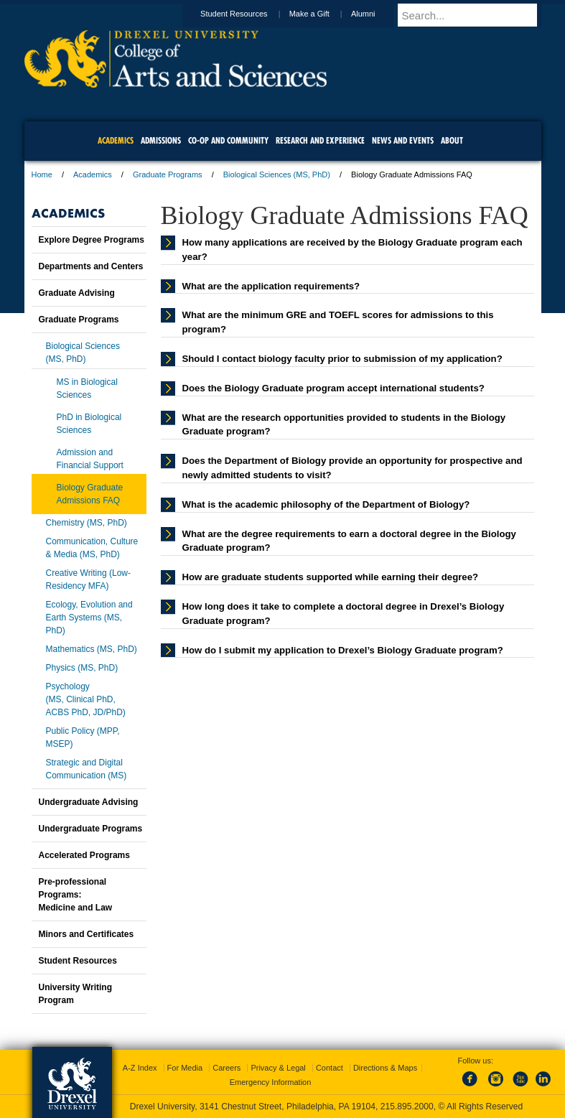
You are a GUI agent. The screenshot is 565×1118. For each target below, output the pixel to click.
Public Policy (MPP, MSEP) (83, 737)
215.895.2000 (407, 1106)
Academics (92, 174)
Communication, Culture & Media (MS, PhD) (92, 547)
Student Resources (247, 13)
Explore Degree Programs (91, 240)
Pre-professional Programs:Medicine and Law (76, 895)
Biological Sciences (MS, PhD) (276, 174)
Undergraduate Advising (89, 802)
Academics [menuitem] (116, 140)
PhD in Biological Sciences (89, 423)
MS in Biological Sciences (87, 388)
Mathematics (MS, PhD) (91, 649)
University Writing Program (75, 993)
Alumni (377, 13)
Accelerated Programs (84, 855)
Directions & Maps (385, 1067)
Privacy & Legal (278, 1067)
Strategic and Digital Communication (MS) (86, 769)
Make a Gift (323, 13)
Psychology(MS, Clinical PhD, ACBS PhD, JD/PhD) (86, 699)
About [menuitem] (452, 140)
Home (42, 174)
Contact (329, 1067)
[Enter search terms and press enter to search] (476, 15)
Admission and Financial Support (90, 458)
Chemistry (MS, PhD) (86, 523)
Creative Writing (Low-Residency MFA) (88, 579)
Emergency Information (271, 1082)
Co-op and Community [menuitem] (228, 140)
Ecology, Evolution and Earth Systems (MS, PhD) (89, 617)
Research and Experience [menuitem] (320, 140)
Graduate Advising (77, 293)
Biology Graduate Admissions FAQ (90, 494)
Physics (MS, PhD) (82, 668)
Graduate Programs (167, 174)
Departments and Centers (91, 266)
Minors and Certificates (86, 934)
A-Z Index (140, 1067)
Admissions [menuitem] (161, 140)
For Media (185, 1067)
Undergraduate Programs (91, 829)
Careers (227, 1067)
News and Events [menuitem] (403, 140)
